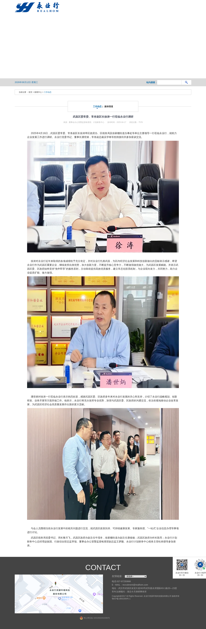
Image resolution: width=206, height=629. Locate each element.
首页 (30, 92)
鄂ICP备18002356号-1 (121, 599)
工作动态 (47, 92)
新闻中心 (38, 92)
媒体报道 (108, 106)
